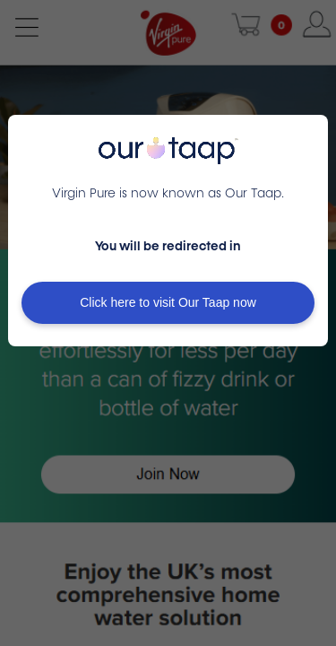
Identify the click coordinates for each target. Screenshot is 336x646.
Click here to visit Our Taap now (168, 302)
